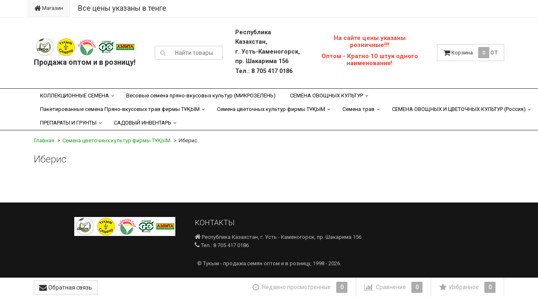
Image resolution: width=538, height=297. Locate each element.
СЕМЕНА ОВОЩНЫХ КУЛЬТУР (326, 95)
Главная (44, 140)
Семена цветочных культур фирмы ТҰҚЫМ (271, 109)
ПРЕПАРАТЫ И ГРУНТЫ (68, 123)
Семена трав (358, 109)
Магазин (48, 8)
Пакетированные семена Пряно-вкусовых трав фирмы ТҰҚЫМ (120, 109)
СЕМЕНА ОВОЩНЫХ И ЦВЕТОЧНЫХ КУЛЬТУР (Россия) (459, 109)
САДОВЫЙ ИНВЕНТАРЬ (142, 123)
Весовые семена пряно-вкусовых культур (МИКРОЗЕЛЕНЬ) (201, 95)
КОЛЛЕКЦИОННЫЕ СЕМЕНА (74, 95)
